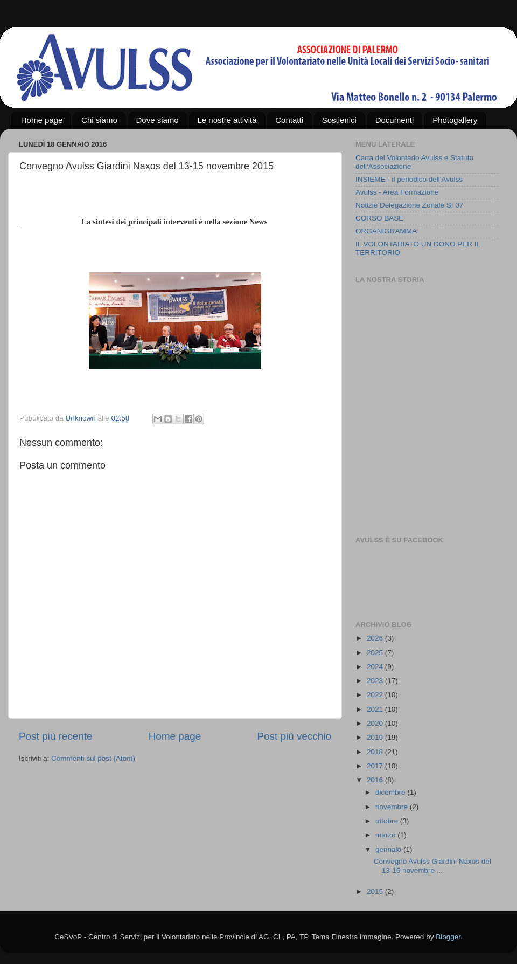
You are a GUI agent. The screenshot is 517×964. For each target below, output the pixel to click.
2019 (376, 737)
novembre (392, 807)
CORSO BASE (379, 218)
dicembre (391, 792)
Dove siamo (157, 120)
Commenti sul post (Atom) (93, 758)
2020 (376, 723)
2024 (376, 667)
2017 (376, 766)
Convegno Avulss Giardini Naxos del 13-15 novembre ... (432, 865)
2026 (376, 638)
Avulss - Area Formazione (396, 192)
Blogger (448, 937)
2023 (376, 681)
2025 (376, 653)
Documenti (394, 120)
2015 (376, 891)
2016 (376, 780)
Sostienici (339, 120)
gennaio (389, 849)
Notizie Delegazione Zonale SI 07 (409, 205)
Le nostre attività (226, 120)
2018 (376, 752)
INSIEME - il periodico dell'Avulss (409, 179)
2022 (376, 695)
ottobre (387, 821)
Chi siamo (99, 120)
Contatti (289, 120)
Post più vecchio (294, 736)
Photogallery (454, 120)
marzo (386, 835)
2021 (376, 709)
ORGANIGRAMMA (386, 231)
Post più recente (56, 736)
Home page (42, 120)
